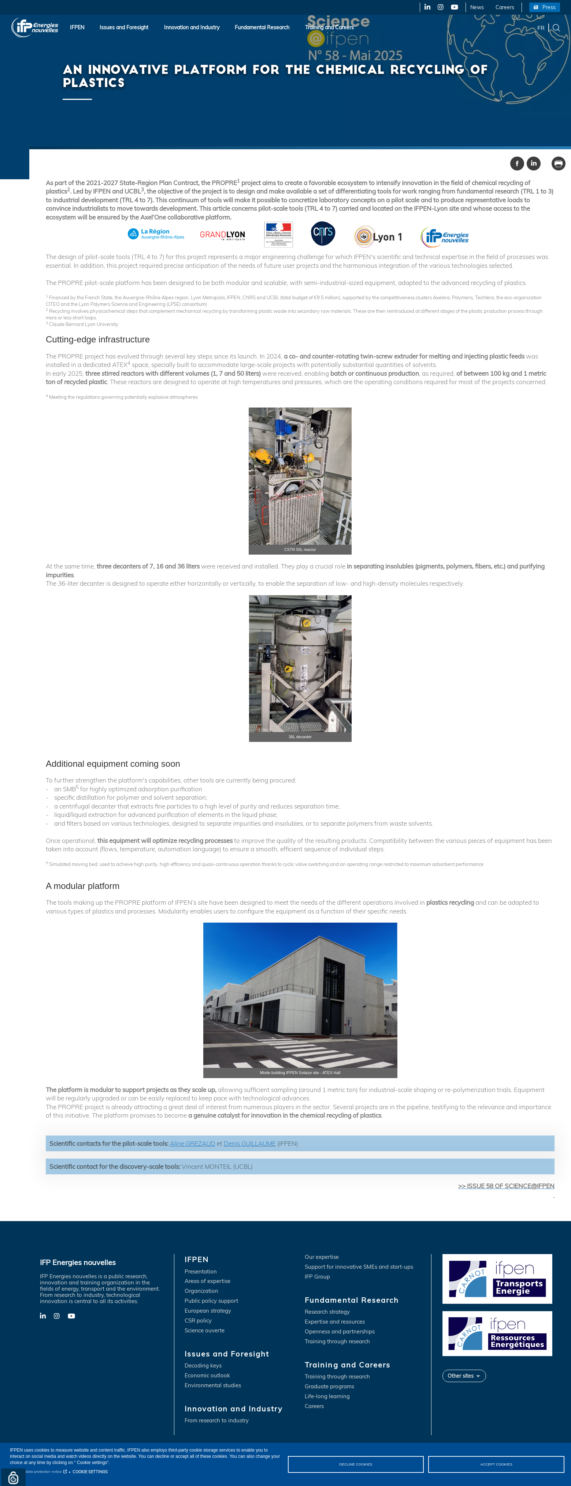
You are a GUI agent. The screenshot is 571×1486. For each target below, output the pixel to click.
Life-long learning (327, 1396)
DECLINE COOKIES (356, 1464)
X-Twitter (440, 7)
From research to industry (217, 1421)
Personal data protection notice (36, 1471)
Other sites (461, 1376)
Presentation (201, 1272)
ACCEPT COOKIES (496, 1464)
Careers (505, 7)
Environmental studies (213, 1385)
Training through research (337, 1342)
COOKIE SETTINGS (90, 1471)
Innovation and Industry (191, 27)
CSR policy (198, 1321)
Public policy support (211, 1301)
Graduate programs (329, 1387)
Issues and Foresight (124, 27)
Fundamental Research (262, 27)
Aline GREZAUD (192, 1143)
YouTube (454, 7)
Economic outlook (207, 1376)
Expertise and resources (335, 1322)
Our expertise (322, 1257)
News (477, 7)
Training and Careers (329, 27)
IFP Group (317, 1277)
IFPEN (77, 27)
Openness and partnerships (340, 1332)
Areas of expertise (207, 1281)
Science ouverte (205, 1331)
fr (541, 27)
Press (549, 7)
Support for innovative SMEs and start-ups (359, 1267)
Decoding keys (203, 1366)
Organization (201, 1291)
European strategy (208, 1311)
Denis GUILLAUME (250, 1143)
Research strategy (327, 1312)
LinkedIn (425, 7)
